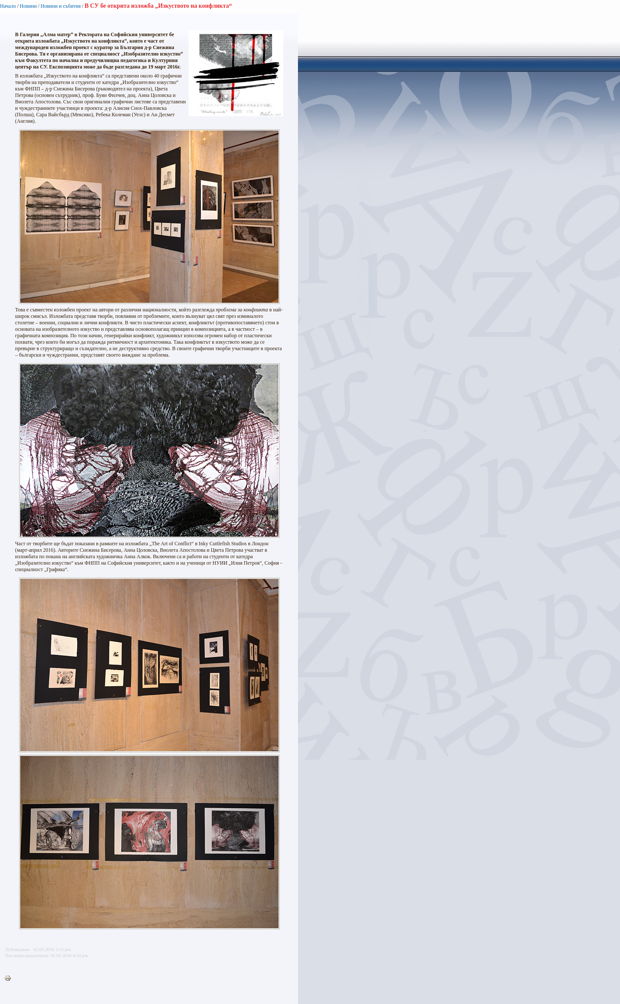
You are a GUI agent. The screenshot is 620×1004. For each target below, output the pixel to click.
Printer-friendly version (10, 978)
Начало (8, 6)
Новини (28, 6)
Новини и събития (60, 6)
